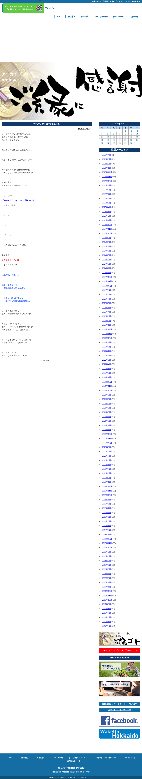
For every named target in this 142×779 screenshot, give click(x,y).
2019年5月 (106, 517)
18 (102, 140)
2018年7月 (106, 560)
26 (108, 143)
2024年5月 (106, 255)
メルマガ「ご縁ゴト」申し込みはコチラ (119, 650)
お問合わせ (71, 761)
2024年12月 (107, 224)
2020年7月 (106, 456)
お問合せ (134, 16)
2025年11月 (107, 177)
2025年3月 (106, 211)
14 (120, 137)
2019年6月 (106, 513)
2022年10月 (107, 338)
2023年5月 (106, 307)
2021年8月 (106, 399)
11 (102, 137)
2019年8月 (106, 504)
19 (108, 140)
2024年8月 (106, 242)
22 (125, 140)
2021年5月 (106, 412)
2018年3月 (106, 578)
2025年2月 (106, 216)
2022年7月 (106, 351)
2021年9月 (106, 395)
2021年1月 (106, 430)
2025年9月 (106, 185)
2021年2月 (106, 425)
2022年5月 (106, 360)
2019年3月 (106, 525)
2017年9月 (106, 604)
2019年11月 (107, 491)
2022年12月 (107, 329)
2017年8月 (106, 608)
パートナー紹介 (101, 16)
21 (120, 140)
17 (137, 137)
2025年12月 (107, 172)
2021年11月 (107, 386)
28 (120, 143)
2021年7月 (106, 403)
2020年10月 (107, 443)
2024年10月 (107, 233)
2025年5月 (106, 203)
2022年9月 (106, 342)
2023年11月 (107, 281)
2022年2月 (106, 373)
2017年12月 (107, 591)
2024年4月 (106, 259)
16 (131, 137)
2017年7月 (106, 613)
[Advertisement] (71, 41)
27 (114, 143)
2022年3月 (106, 368)
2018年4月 (106, 574)
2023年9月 (106, 290)
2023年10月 (107, 286)
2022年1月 (106, 377)
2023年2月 (106, 321)
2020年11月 (107, 438)
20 (114, 140)
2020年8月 (106, 451)
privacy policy (130, 758)
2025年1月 (106, 220)
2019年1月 (106, 534)
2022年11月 (107, 334)
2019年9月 (106, 499)
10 (137, 134)
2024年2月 (106, 268)
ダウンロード (119, 16)
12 (108, 137)
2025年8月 (106, 190)
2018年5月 (106, 569)
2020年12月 (107, 434)
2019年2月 (106, 530)
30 (131, 143)
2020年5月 (106, 464)
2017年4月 (106, 626)
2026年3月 (106, 159)
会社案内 (71, 16)
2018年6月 (106, 565)
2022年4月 (106, 364)
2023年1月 (106, 325)
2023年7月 (106, 299)
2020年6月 (106, 460)
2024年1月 (106, 272)
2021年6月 (106, 408)
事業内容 (85, 16)
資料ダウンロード (80, 758)
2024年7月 (106, 246)
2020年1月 (106, 482)
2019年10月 (107, 495)
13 (114, 137)
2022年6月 (106, 355)
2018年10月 (107, 547)
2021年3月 (106, 421)
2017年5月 (106, 621)
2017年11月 (107, 595)
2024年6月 (106, 251)
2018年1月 (106, 587)
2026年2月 (106, 163)
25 (102, 143)
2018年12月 (107, 539)
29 (125, 143)
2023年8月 (106, 294)
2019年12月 (107, 486)
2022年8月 (106, 347)
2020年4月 (106, 469)
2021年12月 (107, 382)
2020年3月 (106, 473)
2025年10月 (107, 181)
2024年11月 (107, 229)
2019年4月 (106, 521)
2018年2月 (106, 582)
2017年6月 (106, 617)
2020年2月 (106, 478)
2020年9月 (106, 447)
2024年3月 (106, 264)
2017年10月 (107, 600)
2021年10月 (107, 390)
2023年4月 (106, 312)
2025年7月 (106, 194)
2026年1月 (106, 168)
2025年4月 (106, 207)
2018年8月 (106, 556)
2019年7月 (106, 508)
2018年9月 (106, 552)
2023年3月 (106, 316)
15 (125, 137)
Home (59, 16)
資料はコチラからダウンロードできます (119, 704)
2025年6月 (106, 198)
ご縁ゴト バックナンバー (119, 710)
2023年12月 (107, 277)
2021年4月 (106, 417)
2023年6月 (106, 303)
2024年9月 (106, 238)
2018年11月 (107, 543)
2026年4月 (106, 155)
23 (131, 140)
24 (137, 140)
